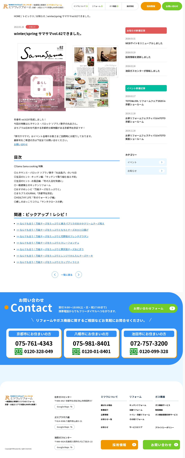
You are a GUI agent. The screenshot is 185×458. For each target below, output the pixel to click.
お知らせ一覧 (106, 419)
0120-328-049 (38, 351)
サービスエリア (135, 427)
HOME (17, 16)
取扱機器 (159, 410)
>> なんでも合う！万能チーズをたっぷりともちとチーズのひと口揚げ (52, 230)
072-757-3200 (149, 343)
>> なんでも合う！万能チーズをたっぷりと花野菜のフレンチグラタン (52, 236)
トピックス (28, 16)
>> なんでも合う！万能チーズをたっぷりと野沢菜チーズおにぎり (50, 249)
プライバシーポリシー (164, 427)
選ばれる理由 (106, 405)
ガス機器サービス (162, 405)
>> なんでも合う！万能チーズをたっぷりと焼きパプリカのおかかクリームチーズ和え (60, 223)
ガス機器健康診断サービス (166, 414)
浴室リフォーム (135, 410)
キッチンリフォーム (137, 405)
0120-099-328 (153, 351)
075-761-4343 (34, 343)
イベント (146, 162)
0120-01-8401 (96, 351)
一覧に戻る (67, 274)
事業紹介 (104, 410)
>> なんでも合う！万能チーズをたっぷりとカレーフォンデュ (48, 242)
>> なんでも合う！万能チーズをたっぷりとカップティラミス (48, 262)
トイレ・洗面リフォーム (139, 414)
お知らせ (41, 16)
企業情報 (104, 414)
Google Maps (61, 406)
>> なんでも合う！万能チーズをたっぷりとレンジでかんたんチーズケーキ (55, 255)
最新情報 (130, 6)
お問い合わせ (21, 144)
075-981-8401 (91, 343)
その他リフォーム (136, 419)
